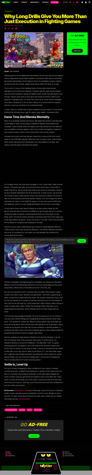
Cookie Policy (11, 455)
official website (24, 399)
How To (29, 410)
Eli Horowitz (10, 25)
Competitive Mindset (11, 410)
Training (8, 11)
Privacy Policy (68, 453)
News (8, 452)
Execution (22, 410)
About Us (66, 452)
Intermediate (37, 410)
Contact (9, 453)
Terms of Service (69, 455)
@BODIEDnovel (20, 390)
